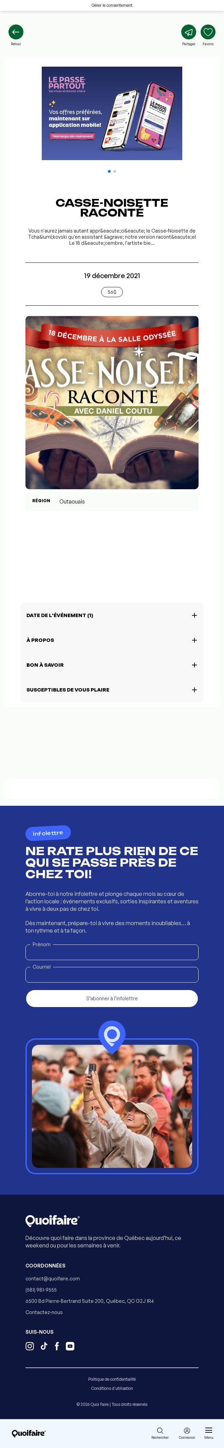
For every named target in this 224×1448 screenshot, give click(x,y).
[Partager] (188, 35)
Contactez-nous (44, 1312)
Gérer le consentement (112, 5)
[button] (109, 171)
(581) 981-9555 (41, 1290)
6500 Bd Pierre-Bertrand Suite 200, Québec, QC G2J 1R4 (89, 1301)
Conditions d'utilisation (112, 1388)
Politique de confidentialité (112, 1379)
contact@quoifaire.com (52, 1278)
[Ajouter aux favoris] (208, 35)
